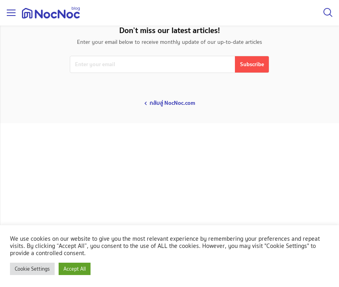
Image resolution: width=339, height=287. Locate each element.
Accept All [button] (74, 269)
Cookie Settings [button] (32, 269)
